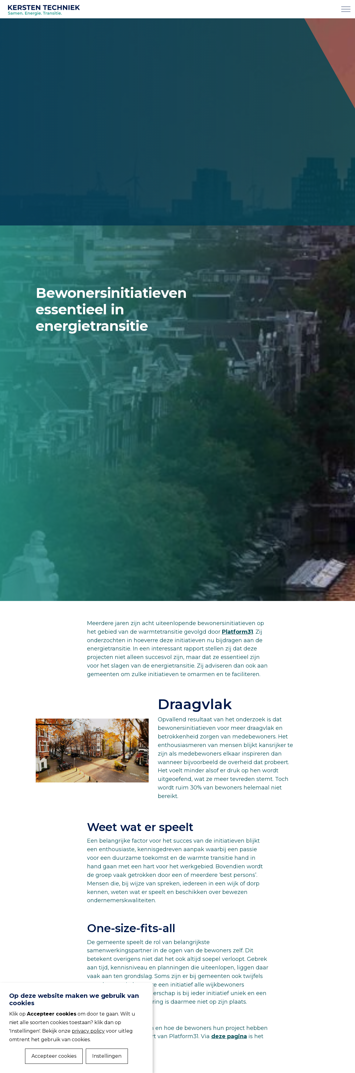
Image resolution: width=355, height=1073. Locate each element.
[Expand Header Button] (346, 9)
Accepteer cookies (53, 1056)
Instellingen (106, 1056)
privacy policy (88, 1031)
